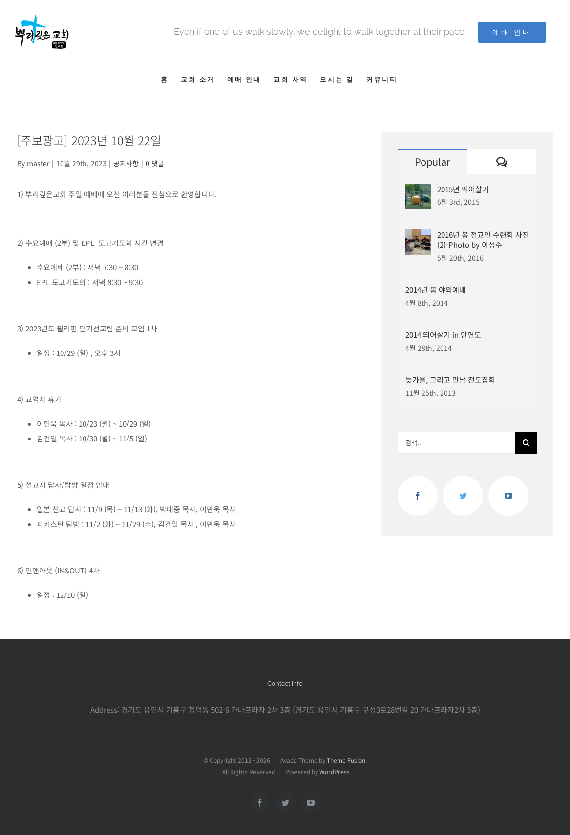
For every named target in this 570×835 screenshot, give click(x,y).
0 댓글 (155, 163)
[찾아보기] (526, 443)
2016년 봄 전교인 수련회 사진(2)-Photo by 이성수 (483, 239)
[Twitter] (463, 496)
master (38, 163)
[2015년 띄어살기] (418, 191)
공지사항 (126, 163)
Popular (432, 161)
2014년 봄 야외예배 (435, 290)
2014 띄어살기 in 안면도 (443, 335)
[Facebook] (418, 496)
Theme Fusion (346, 760)
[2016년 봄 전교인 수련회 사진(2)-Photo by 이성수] (418, 236)
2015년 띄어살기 (463, 189)
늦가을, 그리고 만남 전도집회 (450, 379)
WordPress (334, 772)
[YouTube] (508, 496)
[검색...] (456, 443)
